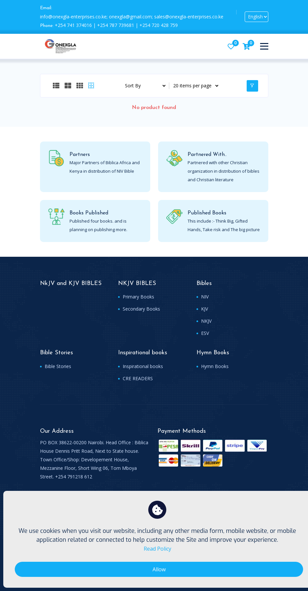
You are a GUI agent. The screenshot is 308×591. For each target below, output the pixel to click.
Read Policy (157, 548)
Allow (159, 569)
